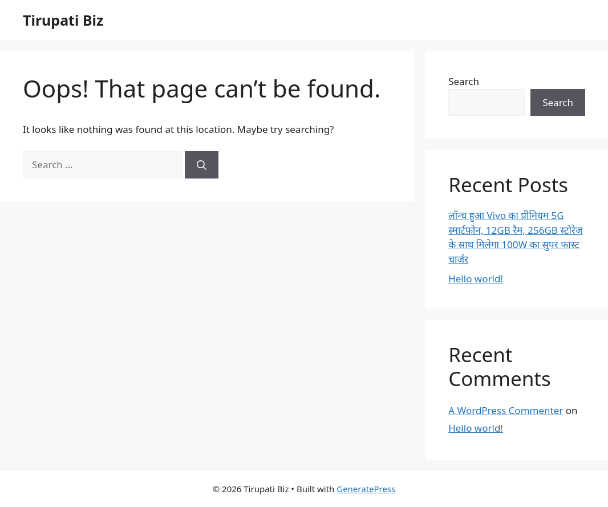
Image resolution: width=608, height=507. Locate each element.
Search (463, 81)
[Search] (201, 165)
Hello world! (475, 278)
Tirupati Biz (63, 20)
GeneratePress (366, 488)
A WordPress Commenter (505, 410)
